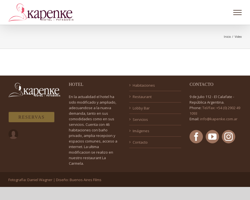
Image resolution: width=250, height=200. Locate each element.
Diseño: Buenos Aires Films (78, 179)
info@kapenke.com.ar (218, 118)
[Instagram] (228, 136)
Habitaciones (144, 85)
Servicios (140, 119)
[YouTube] (212, 136)
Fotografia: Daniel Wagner (30, 179)
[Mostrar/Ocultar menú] (237, 12)
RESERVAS (31, 117)
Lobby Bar (141, 108)
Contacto (140, 142)
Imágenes (141, 130)
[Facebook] (196, 136)
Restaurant (142, 96)
